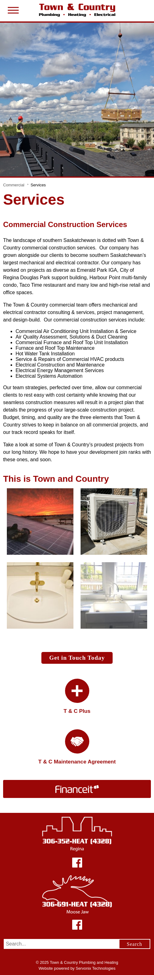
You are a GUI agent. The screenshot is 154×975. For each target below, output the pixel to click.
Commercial (13, 185)
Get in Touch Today (77, 657)
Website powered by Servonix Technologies (77, 968)
